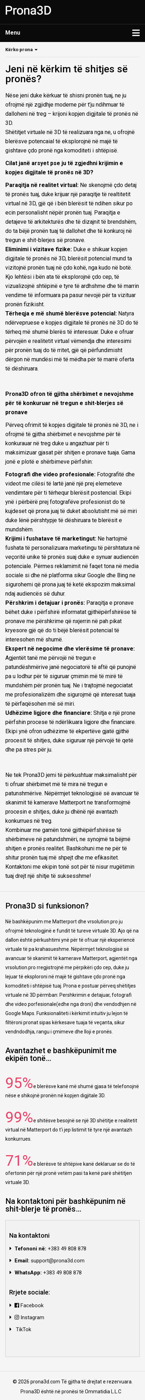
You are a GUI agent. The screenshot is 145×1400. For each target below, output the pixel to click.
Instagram (29, 1317)
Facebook (29, 1305)
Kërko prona (19, 49)
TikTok (22, 1329)
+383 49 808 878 (67, 1248)
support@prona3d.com (58, 1260)
